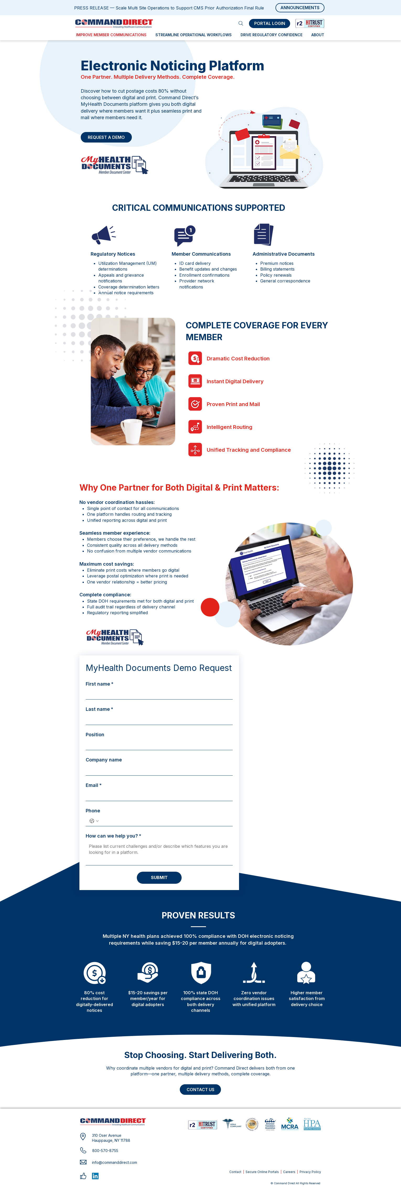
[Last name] (158, 719)
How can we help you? (113, 836)
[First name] (158, 694)
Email (94, 785)
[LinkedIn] (95, 1176)
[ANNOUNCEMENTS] (299, 7)
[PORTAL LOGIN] (269, 23)
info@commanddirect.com (114, 1162)
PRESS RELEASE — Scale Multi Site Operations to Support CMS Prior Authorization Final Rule (169, 7)
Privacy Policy (310, 1172)
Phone (93, 810)
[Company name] (158, 770)
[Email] (158, 796)
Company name (104, 759)
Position (95, 734)
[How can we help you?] (159, 853)
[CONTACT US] (200, 1089)
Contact (235, 1172)
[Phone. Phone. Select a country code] (94, 821)
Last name (99, 709)
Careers (289, 1172)
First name (99, 684)
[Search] (240, 23)
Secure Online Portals (262, 1172)
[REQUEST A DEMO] (106, 137)
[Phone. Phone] (164, 821)
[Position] (158, 745)
